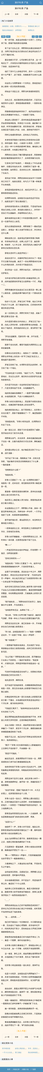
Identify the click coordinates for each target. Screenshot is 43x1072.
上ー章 (7, 14)
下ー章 (36, 14)
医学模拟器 (6, 1048)
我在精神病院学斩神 (35, 1052)
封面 (26, 14)
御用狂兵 (31, 30)
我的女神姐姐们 (7, 30)
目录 (16, 14)
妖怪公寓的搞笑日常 (22, 1048)
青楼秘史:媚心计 (34, 26)
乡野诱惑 (18, 30)
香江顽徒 (18, 1052)
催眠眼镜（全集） (8, 26)
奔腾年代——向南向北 (23, 26)
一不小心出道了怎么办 (10, 1052)
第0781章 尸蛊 (21, 2)
